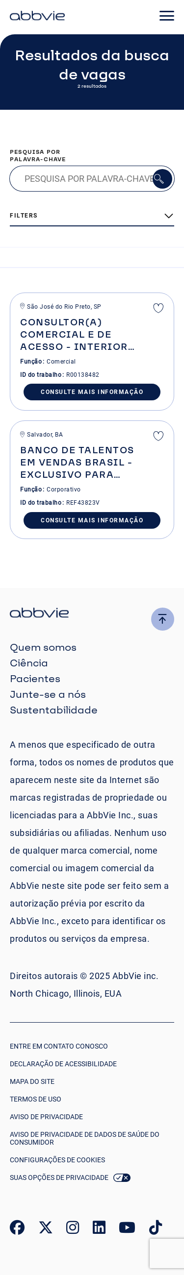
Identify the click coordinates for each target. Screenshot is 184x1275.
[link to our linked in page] (99, 1230)
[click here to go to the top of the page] (162, 619)
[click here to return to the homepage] (37, 17)
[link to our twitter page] (45, 1230)
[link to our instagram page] (72, 1230)
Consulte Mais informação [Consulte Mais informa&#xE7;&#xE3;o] (92, 392)
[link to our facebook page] (17, 1230)
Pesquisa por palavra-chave (38, 155)
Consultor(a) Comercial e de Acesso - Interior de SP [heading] (74, 335)
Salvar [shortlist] (158, 309)
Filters (24, 215)
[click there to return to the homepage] (92, 614)
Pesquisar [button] (162, 179)
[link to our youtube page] (127, 1230)
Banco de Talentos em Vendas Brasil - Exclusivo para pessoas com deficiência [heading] (77, 462)
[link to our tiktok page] (155, 1230)
